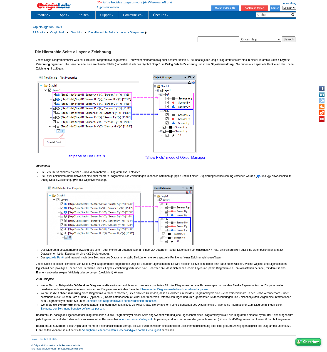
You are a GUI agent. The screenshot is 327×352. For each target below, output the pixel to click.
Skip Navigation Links (47, 27)
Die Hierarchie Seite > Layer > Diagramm (116, 32)
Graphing (77, 32)
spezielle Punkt (55, 257)
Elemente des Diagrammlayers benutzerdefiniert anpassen (121, 300)
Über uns (160, 15)
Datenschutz (49, 348)
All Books (38, 32)
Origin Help (58, 32)
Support (107, 15)
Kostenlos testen (254, 8)
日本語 (53, 339)
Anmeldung (289, 3)
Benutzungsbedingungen (70, 348)
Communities (133, 15)
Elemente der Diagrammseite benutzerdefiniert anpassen (174, 289)
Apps (64, 15)
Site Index (36, 348)
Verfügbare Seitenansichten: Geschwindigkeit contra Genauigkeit (121, 330)
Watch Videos (225, 8)
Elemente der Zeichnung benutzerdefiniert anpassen (72, 308)
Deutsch (44, 339)
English (34, 339)
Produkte (42, 15)
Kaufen (275, 8)
